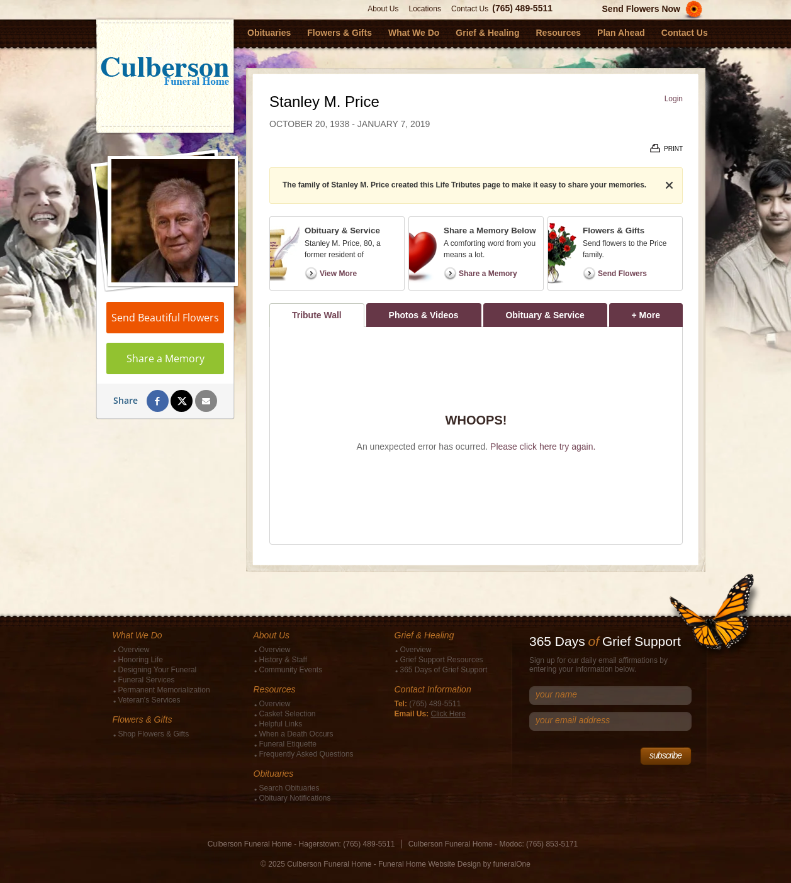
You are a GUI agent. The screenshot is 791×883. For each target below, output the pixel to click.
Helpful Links (281, 723)
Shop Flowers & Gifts (153, 734)
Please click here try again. (542, 446)
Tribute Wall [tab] (317, 315)
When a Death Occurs (296, 734)
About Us (382, 8)
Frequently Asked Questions (306, 754)
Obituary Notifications (295, 798)
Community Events (291, 669)
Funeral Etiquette (288, 744)
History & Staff (283, 659)
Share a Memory (165, 358)
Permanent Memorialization (164, 690)
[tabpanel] (476, 435)
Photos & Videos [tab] (424, 315)
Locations (425, 8)
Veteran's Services (149, 700)
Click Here (448, 713)
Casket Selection (287, 713)
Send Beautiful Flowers (165, 318)
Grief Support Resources (441, 659)
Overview (134, 649)
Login (674, 98)
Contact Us (469, 8)
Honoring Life (140, 659)
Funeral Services (146, 679)
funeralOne (511, 864)
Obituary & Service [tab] (544, 315)
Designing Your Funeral (157, 669)
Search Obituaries (289, 788)
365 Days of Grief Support (444, 669)
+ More (657, 311)
